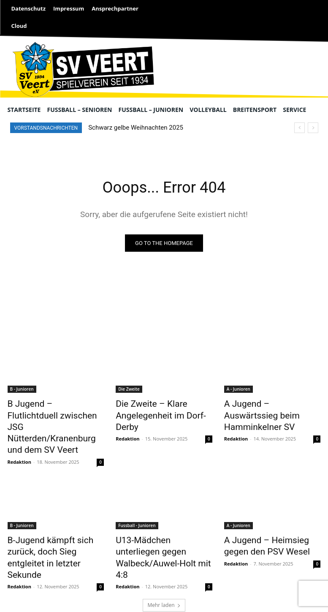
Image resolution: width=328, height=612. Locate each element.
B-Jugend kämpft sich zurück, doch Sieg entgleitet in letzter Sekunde (55, 529)
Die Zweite (129, 390)
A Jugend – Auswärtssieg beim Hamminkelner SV (265, 409)
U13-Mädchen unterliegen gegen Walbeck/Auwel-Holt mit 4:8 (159, 529)
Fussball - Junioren (136, 506)
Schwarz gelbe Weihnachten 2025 (135, 127)
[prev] (299, 127)
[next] (313, 127)
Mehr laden (163, 567)
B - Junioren (22, 390)
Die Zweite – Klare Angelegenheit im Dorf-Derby (161, 409)
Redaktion (19, 442)
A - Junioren (238, 390)
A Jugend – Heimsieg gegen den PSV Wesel (269, 524)
